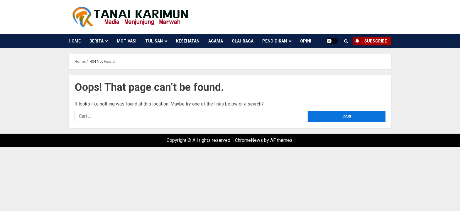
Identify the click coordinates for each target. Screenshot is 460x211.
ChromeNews (249, 140)
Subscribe (370, 41)
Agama (215, 41)
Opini (305, 41)
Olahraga (242, 41)
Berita (96, 41)
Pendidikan (274, 41)
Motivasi (126, 41)
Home (75, 41)
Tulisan (154, 41)
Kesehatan (187, 41)
